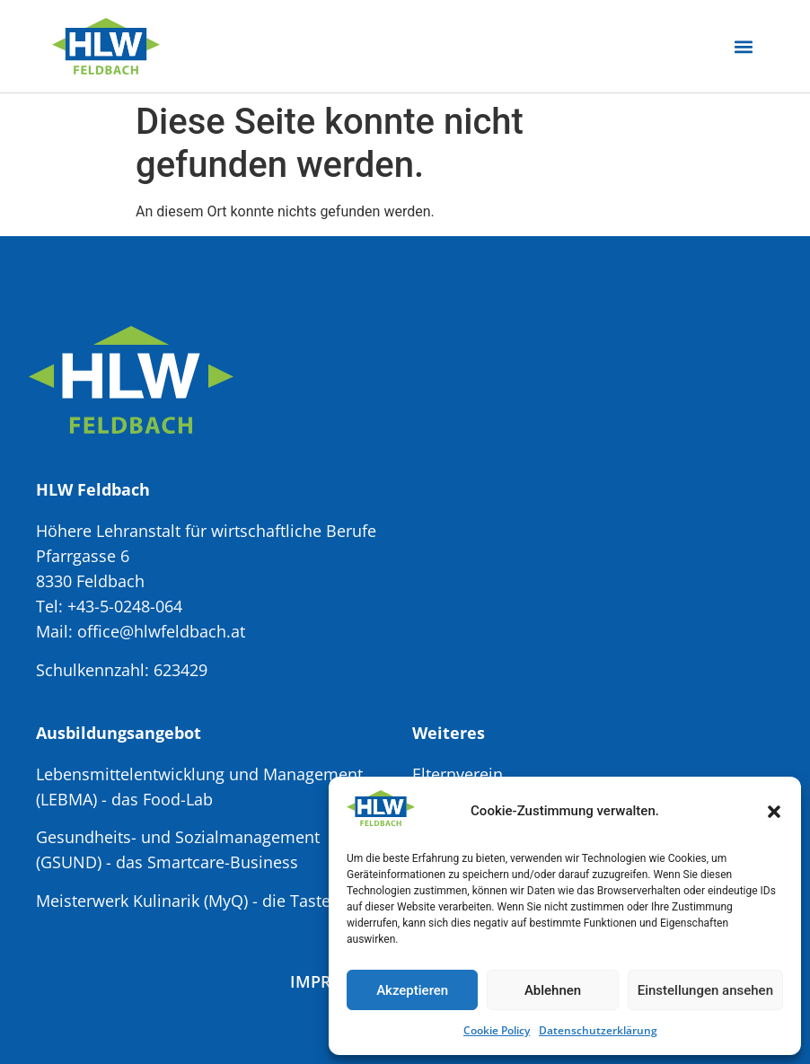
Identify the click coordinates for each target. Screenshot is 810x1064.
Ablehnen (552, 990)
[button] (774, 812)
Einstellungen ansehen (705, 990)
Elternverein (457, 774)
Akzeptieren (412, 990)
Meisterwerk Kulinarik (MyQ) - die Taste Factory (213, 900)
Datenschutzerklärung (598, 1030)
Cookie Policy (496, 1030)
